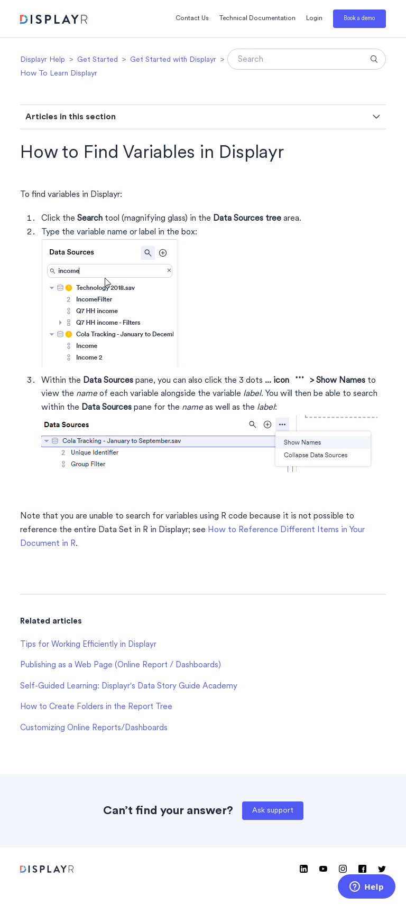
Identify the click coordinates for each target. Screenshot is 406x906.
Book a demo (359, 19)
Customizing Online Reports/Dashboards (94, 728)
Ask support (272, 811)
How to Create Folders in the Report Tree (96, 707)
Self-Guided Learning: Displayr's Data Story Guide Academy (128, 687)
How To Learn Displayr (58, 74)
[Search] (306, 59)
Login (314, 18)
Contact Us (192, 18)
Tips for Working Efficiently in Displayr (88, 645)
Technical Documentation (257, 18)
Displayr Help (42, 60)
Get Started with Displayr (173, 60)
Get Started (97, 60)
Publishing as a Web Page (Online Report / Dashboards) (120, 665)
